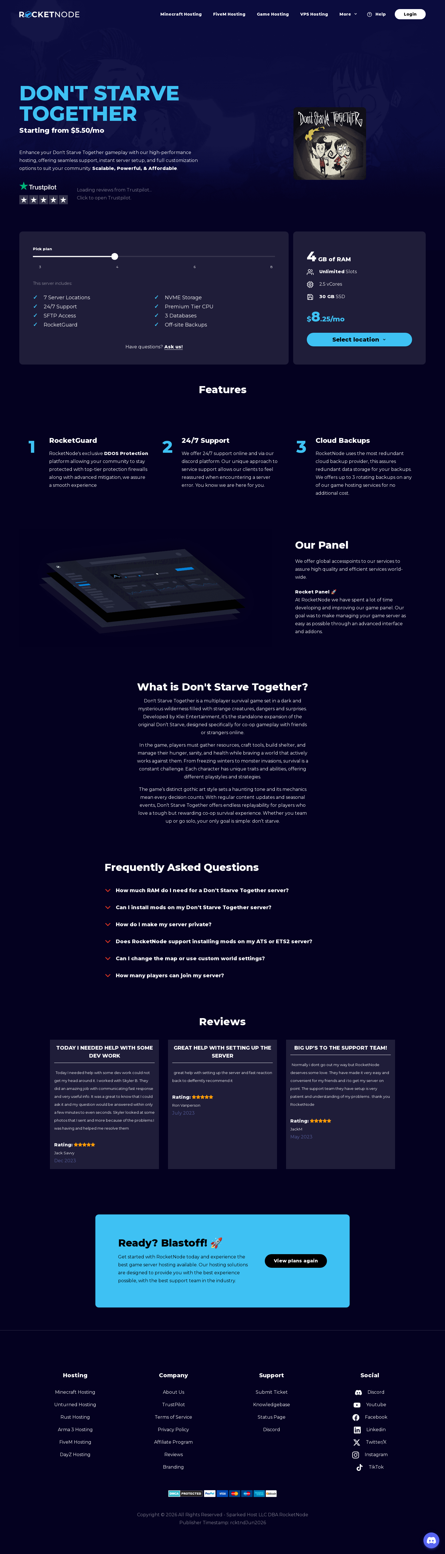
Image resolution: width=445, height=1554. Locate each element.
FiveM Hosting (229, 14)
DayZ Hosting (75, 1454)
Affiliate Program (173, 1442)
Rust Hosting (75, 1417)
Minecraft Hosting (181, 14)
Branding (173, 1467)
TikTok (370, 1467)
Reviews (173, 1454)
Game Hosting (273, 14)
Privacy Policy (173, 1429)
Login (410, 14)
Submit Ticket (272, 1392)
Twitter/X (370, 1442)
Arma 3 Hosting (75, 1429)
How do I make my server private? (157, 924)
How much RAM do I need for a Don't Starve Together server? (196, 890)
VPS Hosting (314, 14)
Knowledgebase (271, 1404)
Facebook (369, 1417)
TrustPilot (173, 1404)
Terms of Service (173, 1417)
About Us (173, 1392)
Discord (271, 1429)
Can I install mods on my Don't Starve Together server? (187, 907)
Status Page (272, 1417)
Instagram (370, 1455)
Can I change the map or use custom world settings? (184, 958)
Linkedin (370, 1430)
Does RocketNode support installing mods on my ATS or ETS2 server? (208, 941)
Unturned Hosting (75, 1404)
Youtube (370, 1405)
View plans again (296, 1261)
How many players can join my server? (164, 975)
